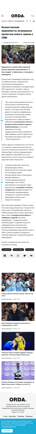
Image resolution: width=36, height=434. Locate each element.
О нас (5, 416)
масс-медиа (19, 250)
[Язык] (33, 16)
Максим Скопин (29, 42)
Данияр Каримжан (7, 299)
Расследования (19, 21)
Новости (11, 21)
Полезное (29, 416)
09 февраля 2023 (8, 42)
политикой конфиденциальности (14, 426)
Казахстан (7, 250)
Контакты (12, 416)
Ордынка (4, 21)
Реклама (21, 416)
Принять (7, 431)
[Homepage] (18, 15)
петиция (30, 250)
